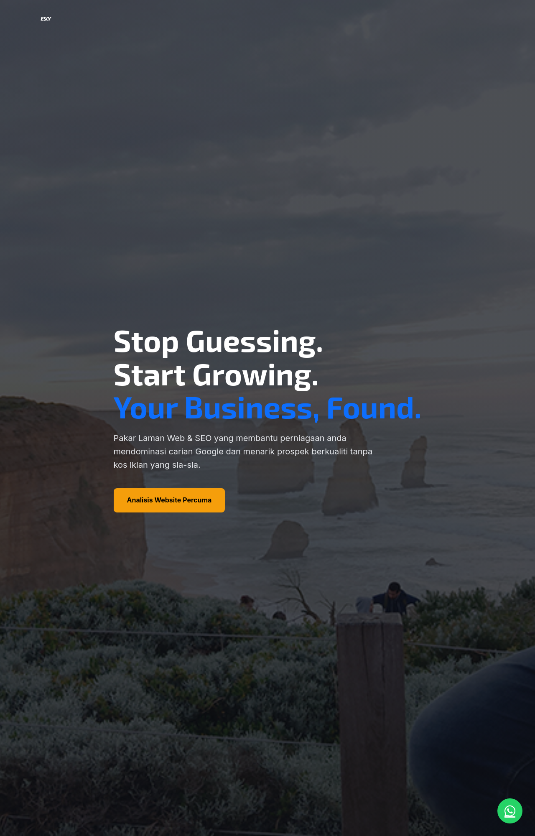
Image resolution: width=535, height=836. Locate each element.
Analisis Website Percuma (169, 500)
